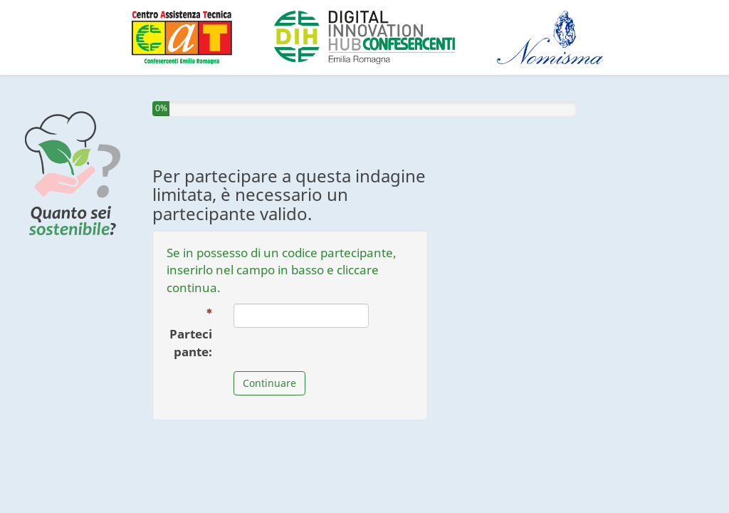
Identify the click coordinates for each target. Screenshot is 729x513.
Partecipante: (196, 334)
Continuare (269, 383)
